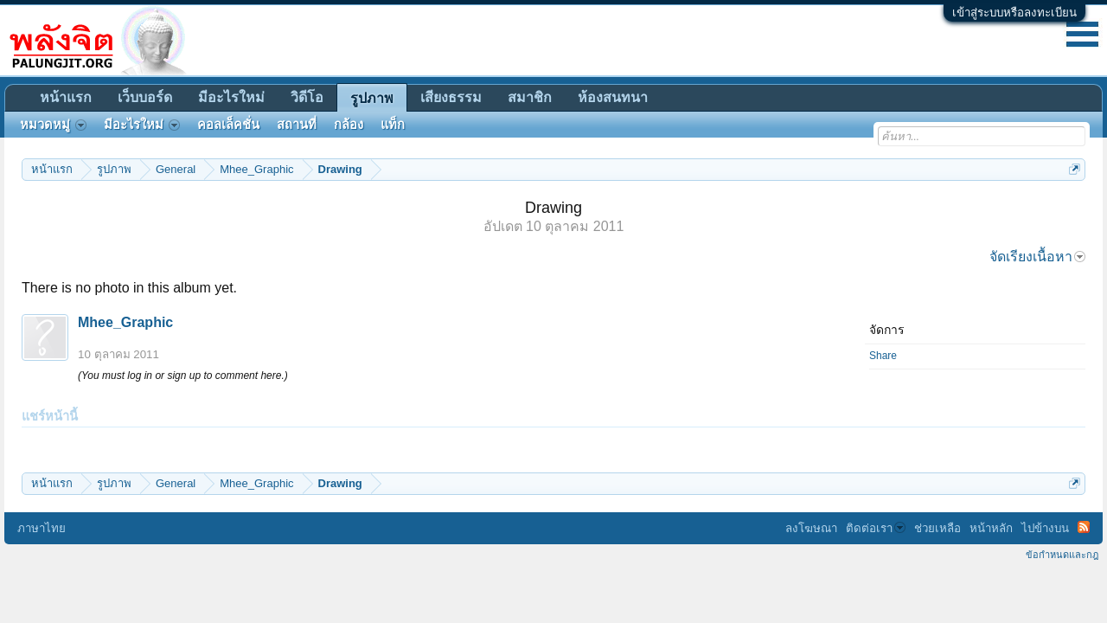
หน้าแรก (66, 97)
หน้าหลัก (991, 528)
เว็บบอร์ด (145, 97)
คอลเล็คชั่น (228, 125)
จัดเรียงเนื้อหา (1037, 256)
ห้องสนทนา (613, 97)
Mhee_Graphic (125, 322)
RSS (1084, 527)
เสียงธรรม (451, 97)
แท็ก (393, 125)
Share (883, 356)
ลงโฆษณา (811, 528)
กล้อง (348, 125)
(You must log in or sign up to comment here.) (183, 375)
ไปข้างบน (1045, 528)
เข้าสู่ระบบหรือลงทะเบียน (1014, 12)
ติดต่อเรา (875, 528)
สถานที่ (297, 125)
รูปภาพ (372, 98)
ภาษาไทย (41, 528)
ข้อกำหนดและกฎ (1062, 554)
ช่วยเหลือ (937, 528)
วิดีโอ (307, 97)
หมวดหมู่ (53, 125)
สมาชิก (530, 97)
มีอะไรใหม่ (231, 97)
